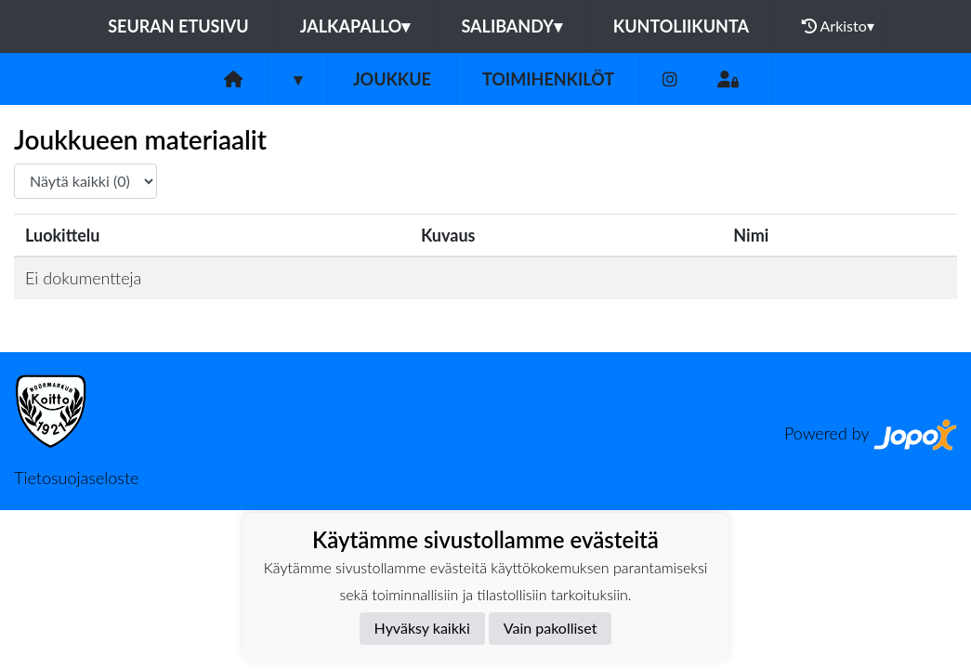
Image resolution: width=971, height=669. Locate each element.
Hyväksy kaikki (422, 627)
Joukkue (392, 79)
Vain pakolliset (550, 627)
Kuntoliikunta (681, 26)
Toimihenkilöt (548, 79)
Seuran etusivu (178, 26)
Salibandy (511, 26)
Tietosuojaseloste (76, 477)
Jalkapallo (355, 26)
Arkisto (838, 26)
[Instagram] (670, 79)
